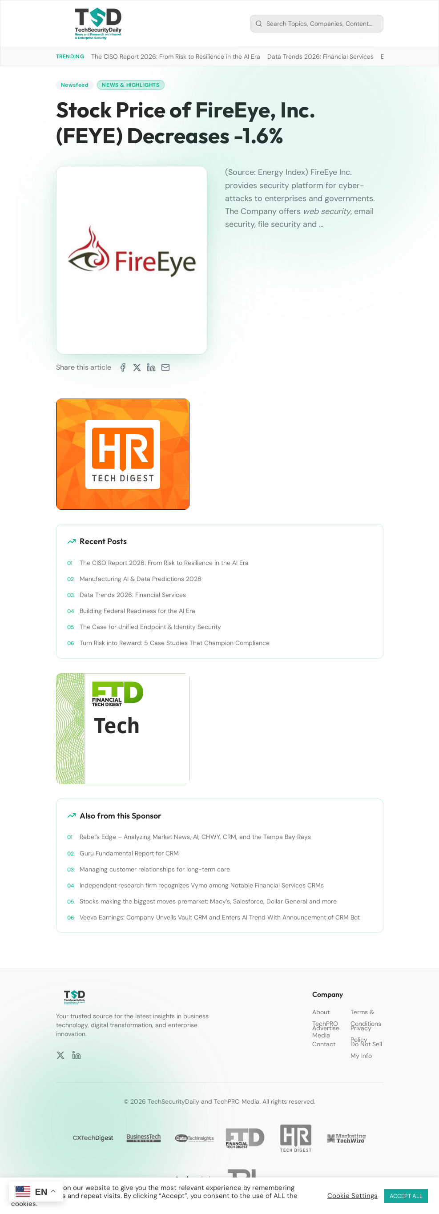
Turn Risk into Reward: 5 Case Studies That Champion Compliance (175, 643)
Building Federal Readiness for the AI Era (137, 611)
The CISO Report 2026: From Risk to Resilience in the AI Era (175, 56)
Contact (323, 1044)
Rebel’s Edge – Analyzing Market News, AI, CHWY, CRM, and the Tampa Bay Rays (195, 837)
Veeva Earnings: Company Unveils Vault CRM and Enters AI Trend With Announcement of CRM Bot (220, 917)
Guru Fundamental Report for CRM (129, 853)
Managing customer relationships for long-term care (155, 869)
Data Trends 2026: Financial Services (320, 56)
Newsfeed (75, 85)
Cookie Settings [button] (352, 1196)
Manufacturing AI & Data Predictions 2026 (140, 579)
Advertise (325, 1028)
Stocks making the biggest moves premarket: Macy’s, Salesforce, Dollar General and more (208, 901)
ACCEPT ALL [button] (406, 1196)
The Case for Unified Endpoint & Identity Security (150, 627)
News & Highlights (130, 85)
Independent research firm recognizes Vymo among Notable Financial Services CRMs (202, 885)
